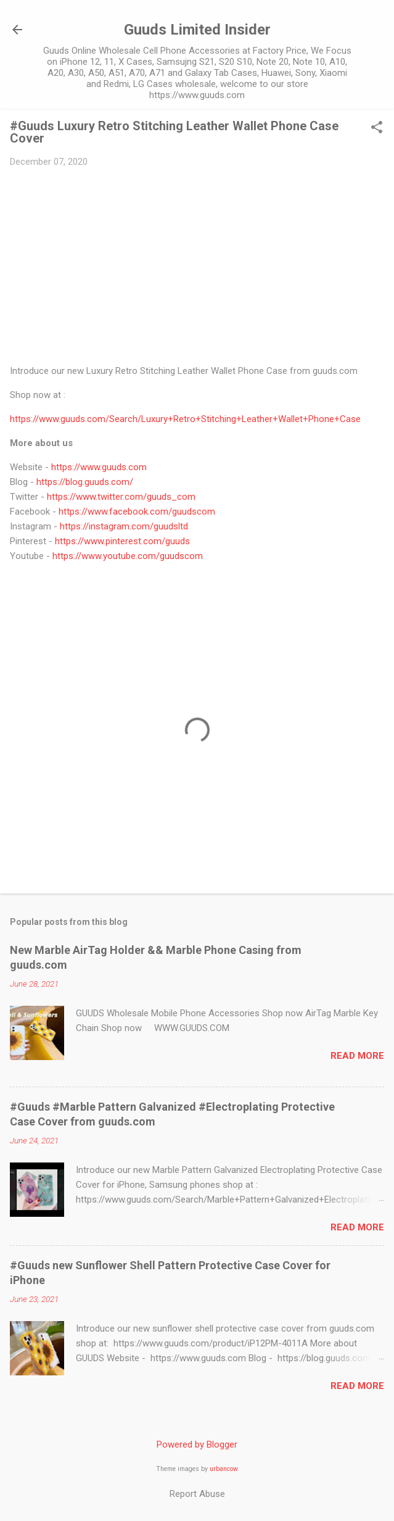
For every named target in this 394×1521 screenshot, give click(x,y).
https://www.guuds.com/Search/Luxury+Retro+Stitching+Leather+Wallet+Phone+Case (185, 419)
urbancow (224, 1469)
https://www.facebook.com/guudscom (137, 511)
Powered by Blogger (197, 1444)
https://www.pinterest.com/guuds (122, 541)
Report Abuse (197, 1493)
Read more (357, 1055)
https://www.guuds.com (99, 467)
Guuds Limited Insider (197, 29)
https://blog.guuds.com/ (84, 481)
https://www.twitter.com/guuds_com (121, 496)
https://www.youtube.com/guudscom (127, 556)
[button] (376, 128)
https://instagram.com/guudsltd (124, 526)
